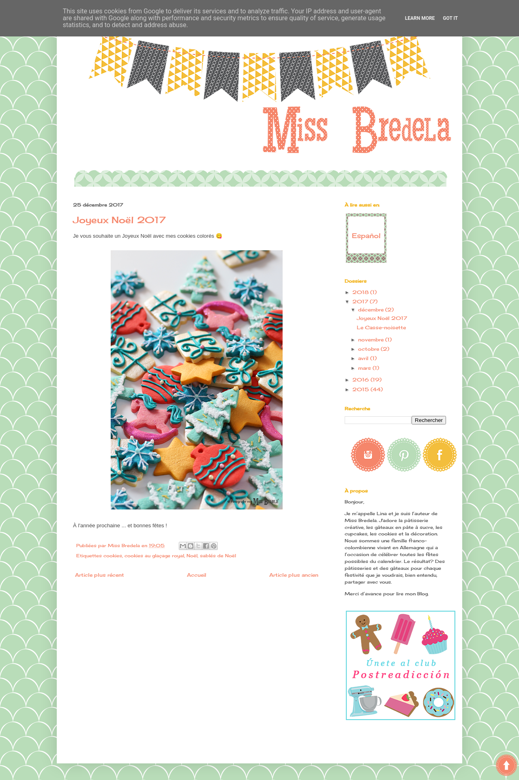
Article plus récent (99, 575)
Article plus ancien (293, 575)
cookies (112, 555)
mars (365, 368)
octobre (369, 349)
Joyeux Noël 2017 (382, 318)
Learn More (420, 18)
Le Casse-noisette (381, 327)
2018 (361, 292)
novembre (371, 340)
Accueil (196, 575)
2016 (361, 380)
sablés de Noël (218, 555)
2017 (361, 301)
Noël (192, 555)
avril (364, 358)
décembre (371, 310)
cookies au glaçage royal (154, 555)
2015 (361, 389)
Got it (450, 18)
